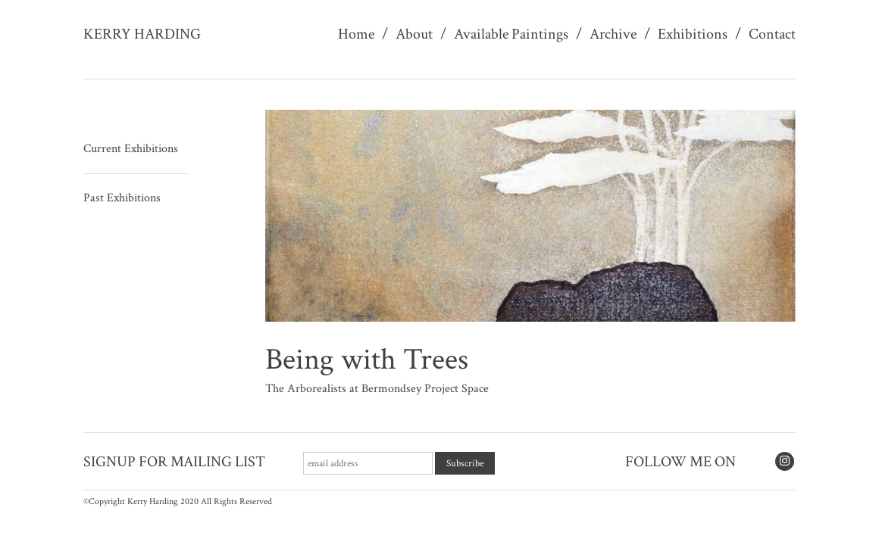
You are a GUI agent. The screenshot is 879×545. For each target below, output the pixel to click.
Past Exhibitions (122, 198)
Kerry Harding (142, 34)
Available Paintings (511, 34)
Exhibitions (692, 34)
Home (356, 34)
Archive (613, 34)
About (414, 34)
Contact (772, 34)
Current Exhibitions (130, 149)
